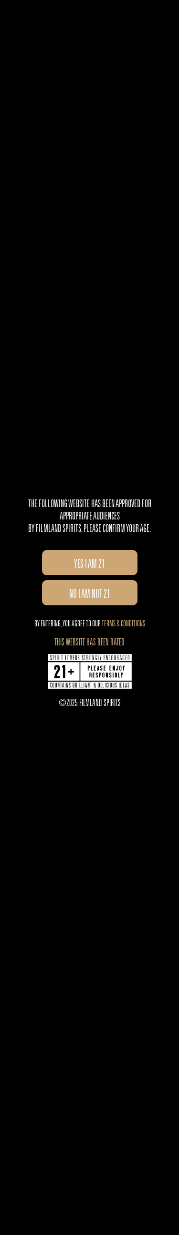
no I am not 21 (89, 595)
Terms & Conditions (123, 624)
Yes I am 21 (89, 565)
